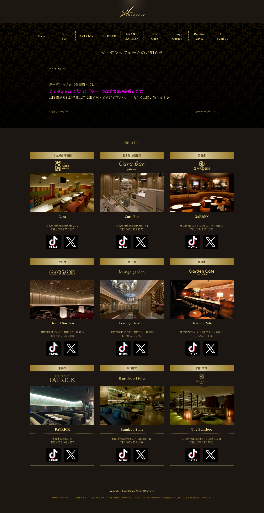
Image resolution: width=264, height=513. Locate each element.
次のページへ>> (205, 111)
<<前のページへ (58, 111)
